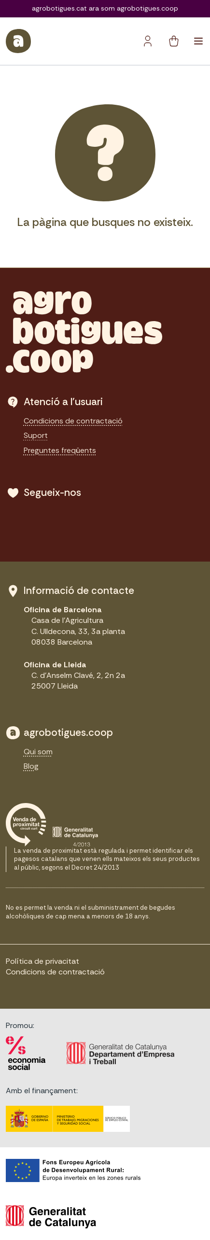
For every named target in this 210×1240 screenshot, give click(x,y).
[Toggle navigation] (198, 41)
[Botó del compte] (147, 41)
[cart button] (174, 41)
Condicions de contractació (73, 421)
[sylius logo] (18, 41)
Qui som (38, 752)
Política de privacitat (42, 961)
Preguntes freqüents (60, 450)
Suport (36, 435)
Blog (31, 766)
